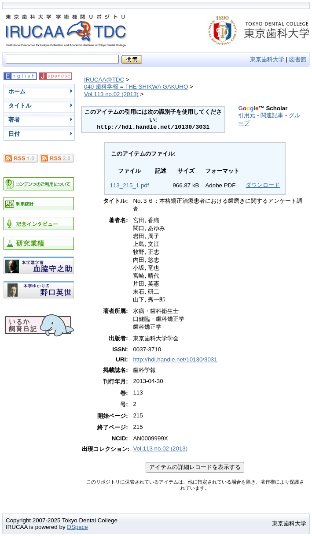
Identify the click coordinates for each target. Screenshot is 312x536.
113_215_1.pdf (129, 185)
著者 (14, 119)
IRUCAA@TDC (104, 79)
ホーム (17, 91)
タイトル (19, 105)
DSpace (77, 527)
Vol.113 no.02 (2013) (111, 94)
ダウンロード (263, 185)
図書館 (297, 59)
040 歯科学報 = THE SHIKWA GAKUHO (136, 86)
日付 (14, 133)
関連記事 (272, 115)
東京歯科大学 (267, 59)
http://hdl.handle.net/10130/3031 (175, 359)
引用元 (246, 115)
